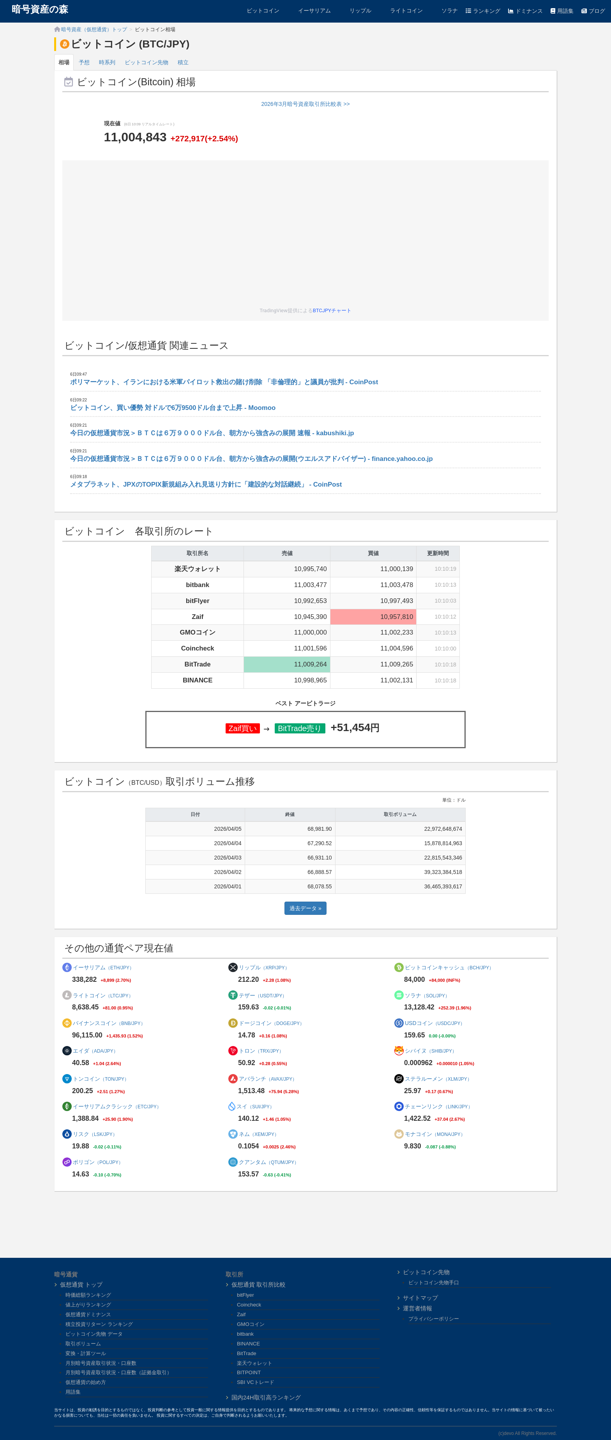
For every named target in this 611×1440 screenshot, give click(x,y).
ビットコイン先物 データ (94, 1334)
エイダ (95, 1051)
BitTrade (246, 1353)
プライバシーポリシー (433, 1319)
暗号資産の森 (40, 9)
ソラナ (444, 10)
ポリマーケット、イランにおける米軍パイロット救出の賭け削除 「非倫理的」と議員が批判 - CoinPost (224, 382)
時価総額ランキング (88, 1295)
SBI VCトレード (255, 1382)
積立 (183, 62)
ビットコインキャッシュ (449, 967)
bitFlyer (245, 1295)
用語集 (562, 11)
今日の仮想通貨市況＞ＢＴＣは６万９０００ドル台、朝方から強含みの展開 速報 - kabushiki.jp (212, 433)
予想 (84, 62)
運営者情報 (417, 1308)
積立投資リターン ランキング (99, 1324)
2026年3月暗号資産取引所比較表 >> (305, 104)
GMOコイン (251, 1324)
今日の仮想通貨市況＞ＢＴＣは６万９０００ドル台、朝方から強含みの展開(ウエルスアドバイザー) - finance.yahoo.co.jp (251, 458)
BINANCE (248, 1344)
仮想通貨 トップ (81, 1284)
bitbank (245, 1334)
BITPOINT (249, 1372)
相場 (63, 62)
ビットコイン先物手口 (433, 1282)
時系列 (107, 62)
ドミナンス (525, 11)
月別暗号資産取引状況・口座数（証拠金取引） (118, 1372)
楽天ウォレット (254, 1363)
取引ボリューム (83, 1344)
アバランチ (268, 1079)
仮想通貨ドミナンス (88, 1314)
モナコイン (435, 1134)
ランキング (483, 11)
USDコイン (435, 1023)
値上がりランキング (88, 1305)
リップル (355, 10)
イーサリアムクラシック (117, 1106)
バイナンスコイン (109, 1023)
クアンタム (269, 1162)
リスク (95, 1134)
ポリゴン (98, 1162)
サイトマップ (420, 1297)
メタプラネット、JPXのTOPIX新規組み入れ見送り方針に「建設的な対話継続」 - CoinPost (206, 484)
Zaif (241, 1314)
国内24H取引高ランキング (266, 1397)
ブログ (593, 11)
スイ (255, 1106)
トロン (261, 1051)
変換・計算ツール (85, 1353)
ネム (259, 1134)
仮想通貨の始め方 (85, 1382)
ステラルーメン (438, 1079)
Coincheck (249, 1305)
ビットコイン (257, 10)
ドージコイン (271, 1023)
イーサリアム (309, 10)
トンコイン (101, 1079)
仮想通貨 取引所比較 (258, 1284)
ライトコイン (401, 10)
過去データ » (305, 908)
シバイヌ (431, 1051)
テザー (263, 995)
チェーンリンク (439, 1106)
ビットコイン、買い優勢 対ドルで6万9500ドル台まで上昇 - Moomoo (172, 407)
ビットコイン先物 (146, 62)
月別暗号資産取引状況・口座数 (100, 1363)
